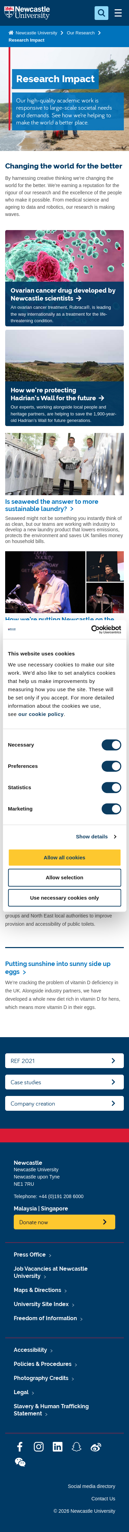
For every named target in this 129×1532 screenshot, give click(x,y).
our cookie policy (41, 714)
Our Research (81, 32)
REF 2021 (22, 1061)
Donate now (33, 1222)
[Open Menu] (118, 13)
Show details (92, 836)
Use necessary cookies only (64, 898)
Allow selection (64, 877)
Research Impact (26, 40)
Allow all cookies (64, 857)
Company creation (33, 1103)
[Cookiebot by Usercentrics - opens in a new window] (92, 629)
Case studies (26, 1082)
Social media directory (91, 1486)
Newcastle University (35, 32)
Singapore (54, 1208)
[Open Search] (101, 13)
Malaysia (25, 1208)
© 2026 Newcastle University (84, 1511)
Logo (27, 13)
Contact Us (103, 1498)
